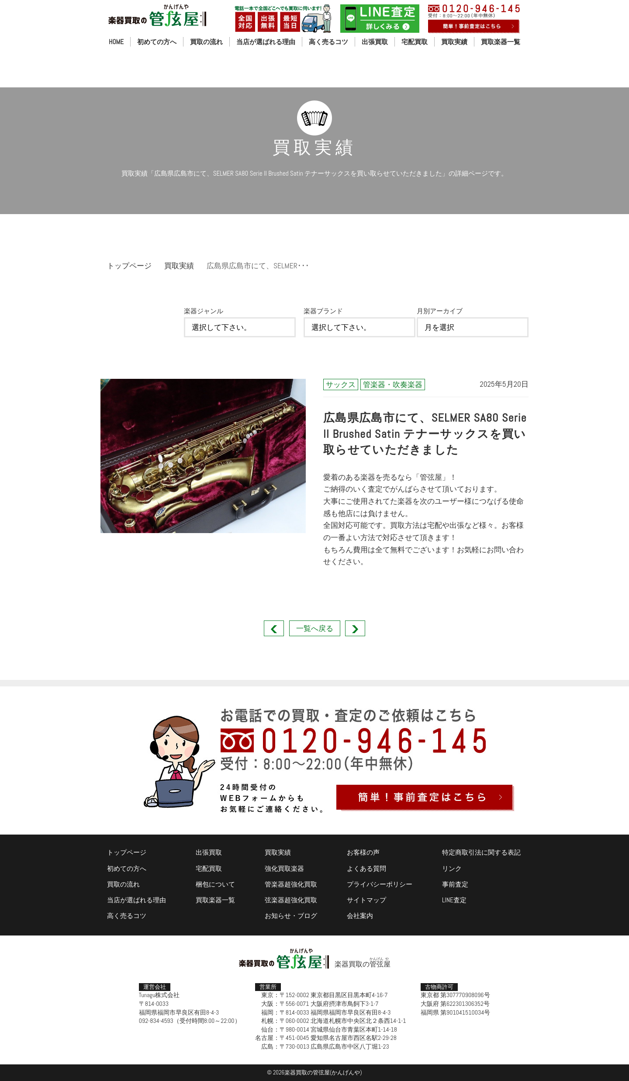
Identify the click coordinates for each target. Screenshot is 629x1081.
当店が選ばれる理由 (265, 42)
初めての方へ (156, 42)
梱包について (215, 884)
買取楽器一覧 (500, 42)
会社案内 (360, 915)
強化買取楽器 (284, 868)
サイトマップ (366, 900)
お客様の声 (363, 852)
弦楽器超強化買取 (291, 900)
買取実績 (454, 42)
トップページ (129, 265)
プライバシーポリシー (379, 884)
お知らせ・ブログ (291, 915)
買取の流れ (206, 42)
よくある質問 (366, 868)
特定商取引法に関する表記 (481, 852)
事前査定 (455, 884)
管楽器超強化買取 (291, 884)
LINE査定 (454, 900)
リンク (452, 868)
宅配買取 (414, 42)
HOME (116, 42)
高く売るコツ (328, 42)
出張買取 (375, 42)
